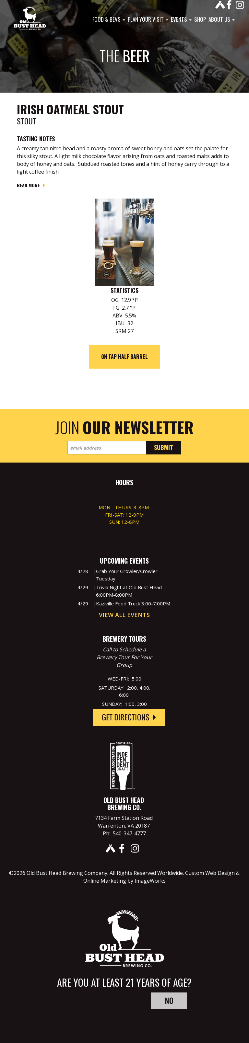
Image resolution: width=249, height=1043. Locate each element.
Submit (163, 447)
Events (181, 19)
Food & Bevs (108, 19)
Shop (200, 19)
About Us (221, 19)
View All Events (124, 615)
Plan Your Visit (148, 19)
